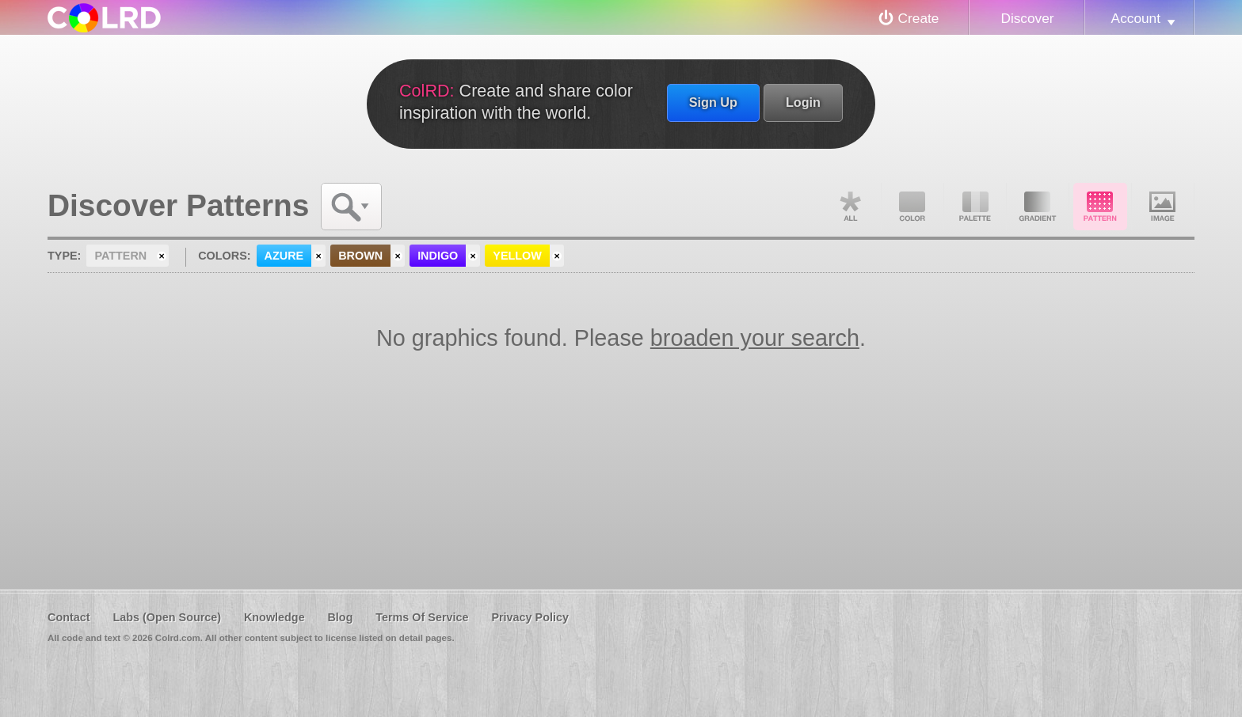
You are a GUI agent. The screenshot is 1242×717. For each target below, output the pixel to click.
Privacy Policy (530, 617)
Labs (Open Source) (166, 617)
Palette (975, 206)
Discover (1026, 18)
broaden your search (754, 338)
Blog (339, 617)
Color (912, 206)
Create (918, 18)
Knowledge (274, 617)
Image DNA (1163, 206)
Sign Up (713, 102)
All (850, 206)
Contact (69, 617)
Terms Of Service (421, 617)
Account (1135, 18)
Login (803, 102)
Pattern (1100, 206)
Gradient (1038, 206)
